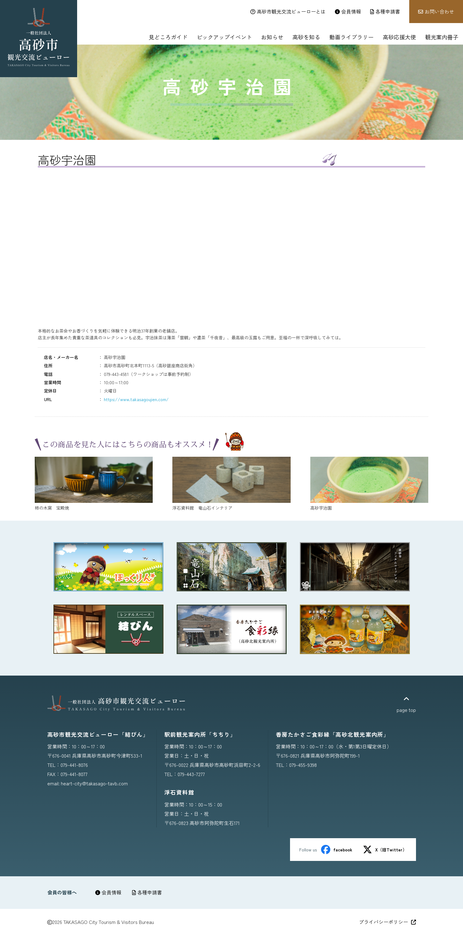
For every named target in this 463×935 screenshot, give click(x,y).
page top (406, 704)
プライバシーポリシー (387, 921)
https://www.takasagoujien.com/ (136, 399)
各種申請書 (147, 892)
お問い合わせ (436, 11)
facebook (336, 849)
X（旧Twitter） (385, 849)
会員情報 (108, 892)
